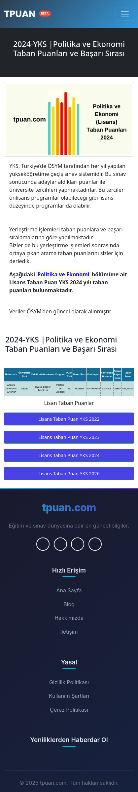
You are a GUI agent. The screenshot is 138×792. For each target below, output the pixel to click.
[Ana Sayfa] (27, 14)
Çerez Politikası (69, 709)
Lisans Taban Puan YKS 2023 (69, 437)
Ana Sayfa (69, 590)
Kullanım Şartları (69, 696)
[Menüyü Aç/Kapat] (125, 14)
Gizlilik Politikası (69, 682)
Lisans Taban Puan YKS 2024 (69, 455)
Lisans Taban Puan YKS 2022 (69, 419)
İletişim (69, 631)
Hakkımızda (69, 617)
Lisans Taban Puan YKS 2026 (69, 473)
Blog (69, 604)
